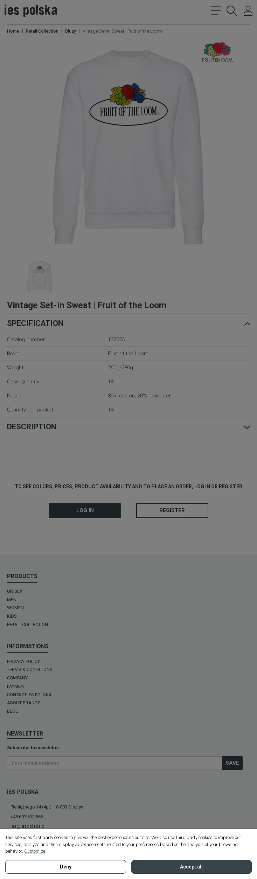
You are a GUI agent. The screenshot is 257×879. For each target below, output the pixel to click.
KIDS (12, 616)
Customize (34, 851)
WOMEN (15, 607)
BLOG (13, 711)
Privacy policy (23, 661)
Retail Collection (27, 624)
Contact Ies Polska (29, 694)
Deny (65, 867)
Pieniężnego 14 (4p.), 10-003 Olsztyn (47, 807)
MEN (11, 599)
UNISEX (14, 591)
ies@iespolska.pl (28, 826)
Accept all (191, 867)
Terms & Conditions (30, 669)
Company (17, 677)
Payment (16, 686)
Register (172, 510)
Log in (85, 510)
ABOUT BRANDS (24, 702)
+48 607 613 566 (27, 816)
